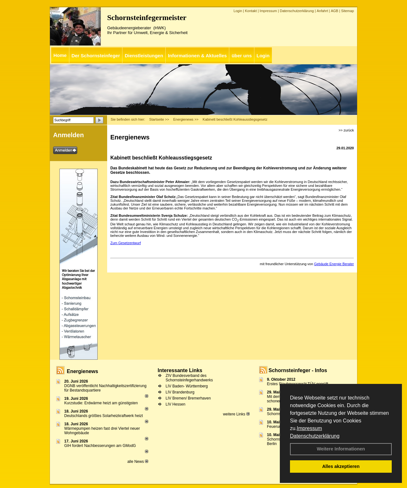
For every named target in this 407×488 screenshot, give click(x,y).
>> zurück (346, 130)
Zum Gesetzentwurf (125, 243)
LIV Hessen (175, 404)
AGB (334, 11)
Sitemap (347, 11)
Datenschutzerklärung (315, 436)
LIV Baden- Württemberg (187, 386)
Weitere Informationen (341, 448)
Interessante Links (180, 370)
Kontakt (251, 11)
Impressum (309, 428)
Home (60, 55)
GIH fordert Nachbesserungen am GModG (100, 445)
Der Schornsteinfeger (96, 55)
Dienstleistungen (144, 55)
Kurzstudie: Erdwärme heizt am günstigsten (101, 403)
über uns (241, 55)
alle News (137, 461)
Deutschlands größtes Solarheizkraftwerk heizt (103, 416)
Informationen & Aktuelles (197, 55)
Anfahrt (322, 11)
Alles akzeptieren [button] (341, 466)
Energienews (82, 371)
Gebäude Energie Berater (334, 264)
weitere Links (236, 414)
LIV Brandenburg (180, 392)
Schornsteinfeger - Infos (298, 370)
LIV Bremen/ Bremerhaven (188, 398)
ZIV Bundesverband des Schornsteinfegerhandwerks (189, 377)
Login (237, 11)
